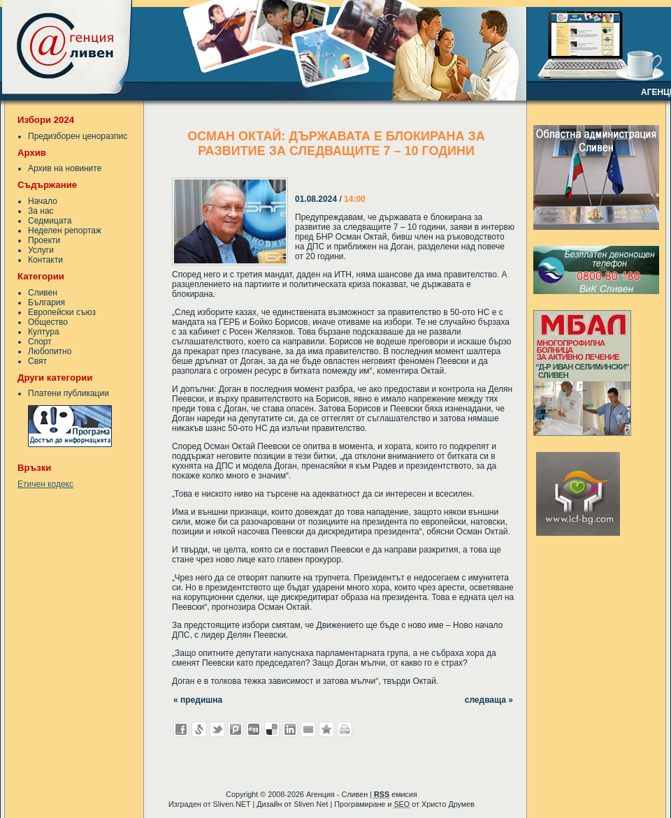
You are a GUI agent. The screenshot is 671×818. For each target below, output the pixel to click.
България (46, 302)
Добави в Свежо (199, 729)
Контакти (45, 260)
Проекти (44, 240)
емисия (395, 794)
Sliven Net (311, 804)
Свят (37, 361)
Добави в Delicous (272, 729)
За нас (41, 211)
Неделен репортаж (64, 230)
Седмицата (49, 221)
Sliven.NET (232, 804)
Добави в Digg (253, 729)
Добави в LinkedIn (290, 729)
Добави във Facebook (181, 729)
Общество (48, 322)
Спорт (40, 341)
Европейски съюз (62, 312)
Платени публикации (68, 393)
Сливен (42, 293)
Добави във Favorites (326, 729)
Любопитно (49, 351)
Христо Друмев (448, 804)
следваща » (489, 700)
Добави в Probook (235, 729)
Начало (42, 201)
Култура (43, 332)
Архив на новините (64, 168)
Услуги (41, 250)
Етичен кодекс (45, 484)
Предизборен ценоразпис (77, 136)
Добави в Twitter (217, 729)
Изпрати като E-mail (308, 729)
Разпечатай (344, 729)
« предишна (197, 700)
